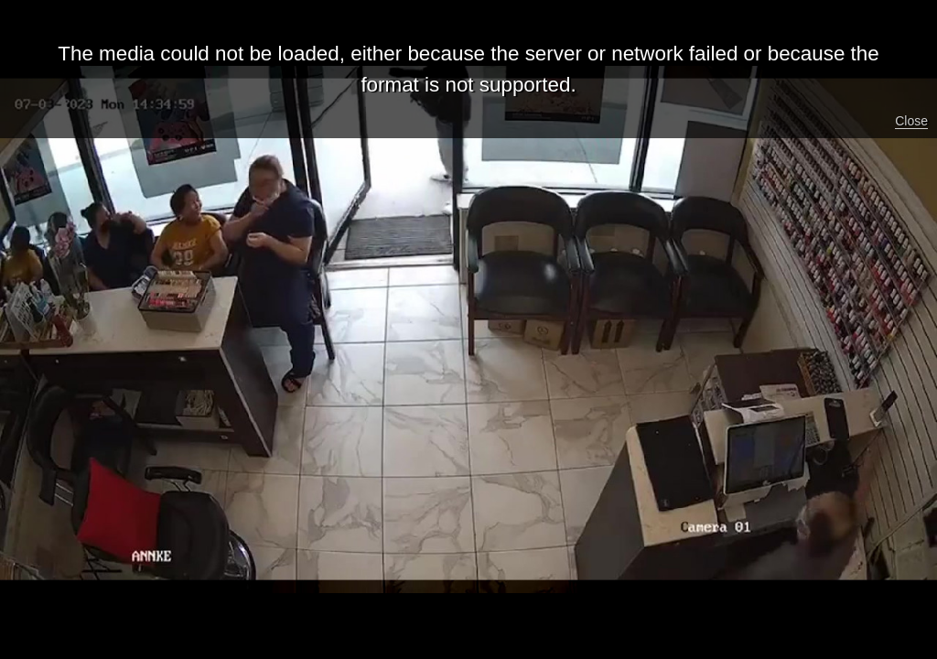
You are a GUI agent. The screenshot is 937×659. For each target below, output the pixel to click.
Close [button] (911, 120)
